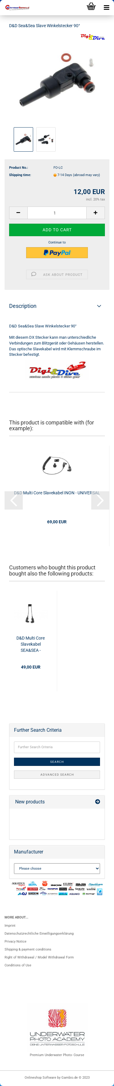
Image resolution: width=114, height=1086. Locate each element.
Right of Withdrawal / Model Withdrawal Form (39, 957)
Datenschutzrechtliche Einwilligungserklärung (39, 934)
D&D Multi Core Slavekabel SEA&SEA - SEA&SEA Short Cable (30, 644)
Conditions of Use (18, 965)
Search (57, 761)
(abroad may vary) (86, 175)
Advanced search (57, 774)
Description (22, 306)
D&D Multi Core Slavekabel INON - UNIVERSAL (57, 492)
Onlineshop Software (40, 1078)
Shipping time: (20, 175)
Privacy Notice (15, 941)
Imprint (10, 926)
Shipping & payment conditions (28, 949)
